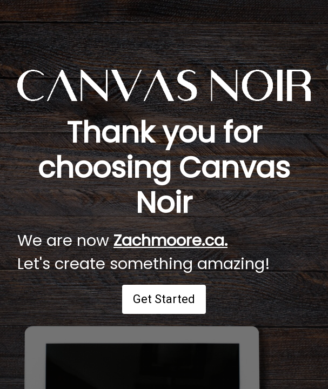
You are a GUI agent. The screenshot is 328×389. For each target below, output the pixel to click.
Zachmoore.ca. (170, 240)
